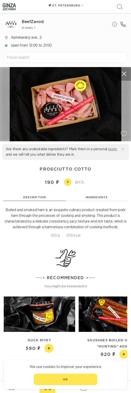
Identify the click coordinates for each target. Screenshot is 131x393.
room (112, 149)
